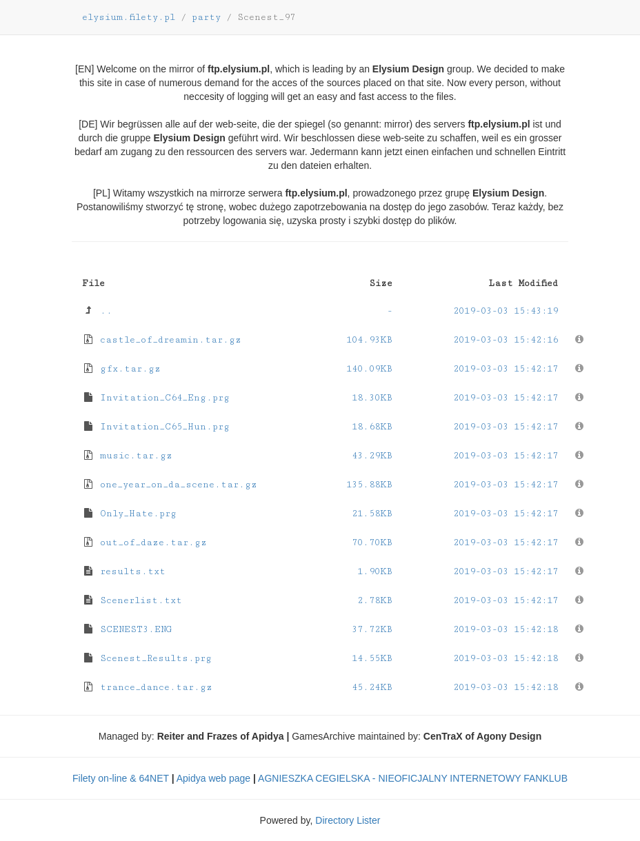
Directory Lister (347, 820)
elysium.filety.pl (128, 17)
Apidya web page (213, 778)
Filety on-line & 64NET (120, 778)
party (206, 17)
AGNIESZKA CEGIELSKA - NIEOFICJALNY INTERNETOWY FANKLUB (413, 778)
